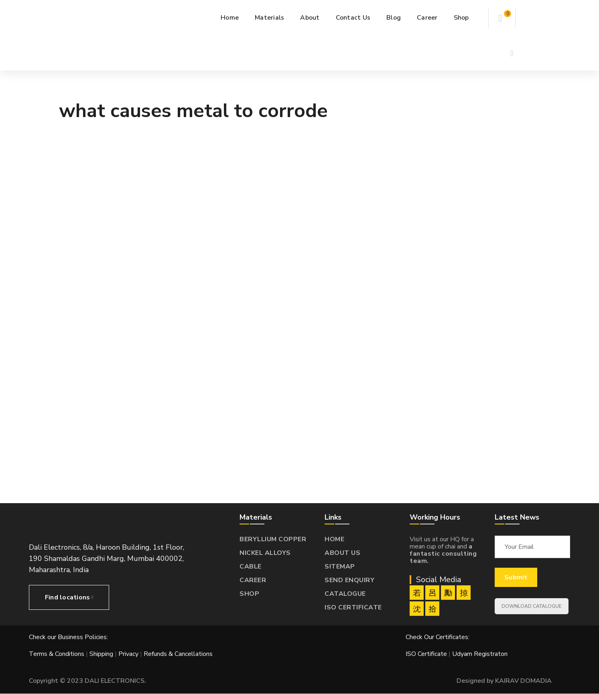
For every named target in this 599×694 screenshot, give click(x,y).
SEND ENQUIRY (349, 580)
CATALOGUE (345, 593)
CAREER (253, 580)
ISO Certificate (427, 653)
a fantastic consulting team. (443, 553)
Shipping (101, 653)
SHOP (249, 593)
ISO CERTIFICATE (353, 607)
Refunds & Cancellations (178, 653)
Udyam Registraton (480, 653)
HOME (334, 539)
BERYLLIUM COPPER (273, 539)
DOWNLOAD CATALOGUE (532, 606)
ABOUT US (342, 552)
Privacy (128, 653)
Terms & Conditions (56, 653)
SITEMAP (340, 566)
